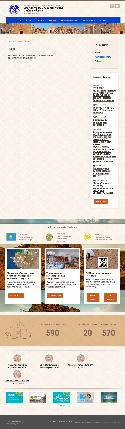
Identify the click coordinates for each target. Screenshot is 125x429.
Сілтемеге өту (15, 295)
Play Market (93, 297)
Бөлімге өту (101, 201)
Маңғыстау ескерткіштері (69, 20)
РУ (112, 6)
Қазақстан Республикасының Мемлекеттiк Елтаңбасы (64, 246)
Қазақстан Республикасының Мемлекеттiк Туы (25, 243)
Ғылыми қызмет (89, 20)
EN (117, 6)
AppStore (111, 297)
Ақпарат (41, 20)
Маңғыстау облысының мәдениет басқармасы (17, 366)
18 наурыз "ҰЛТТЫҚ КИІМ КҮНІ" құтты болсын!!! (103, 110)
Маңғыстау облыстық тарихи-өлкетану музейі (17, 381)
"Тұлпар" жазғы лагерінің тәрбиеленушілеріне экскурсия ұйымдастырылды (103, 188)
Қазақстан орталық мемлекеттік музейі (81, 366)
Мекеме (29, 20)
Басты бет (11, 41)
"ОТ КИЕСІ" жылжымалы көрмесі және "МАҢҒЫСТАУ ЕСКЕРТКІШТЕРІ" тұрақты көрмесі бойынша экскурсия (104, 94)
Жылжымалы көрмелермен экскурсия (100, 122)
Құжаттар (52, 20)
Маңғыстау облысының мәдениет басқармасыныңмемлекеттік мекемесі (46, 9)
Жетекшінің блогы (103, 57)
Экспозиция (104, 20)
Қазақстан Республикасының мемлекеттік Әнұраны (103, 243)
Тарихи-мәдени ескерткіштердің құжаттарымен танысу (102, 172)
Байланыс (99, 61)
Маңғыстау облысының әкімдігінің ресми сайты (49, 366)
